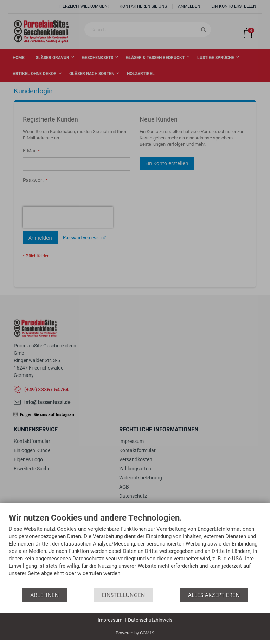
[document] (135, 551)
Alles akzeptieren (214, 595)
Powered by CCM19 (135, 632)
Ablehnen (44, 595)
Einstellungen (123, 595)
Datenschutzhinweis (150, 620)
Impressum (110, 620)
